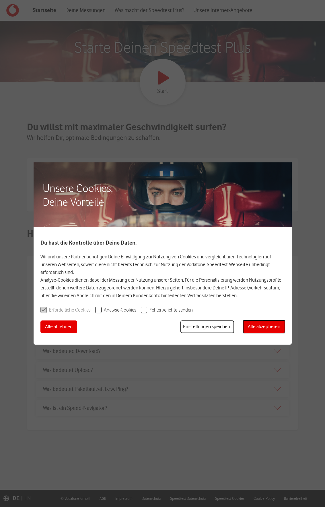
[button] (58, 326)
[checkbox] (65, 310)
